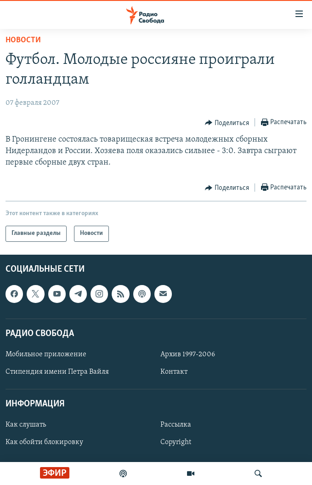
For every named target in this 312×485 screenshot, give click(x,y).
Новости (23, 40)
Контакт (173, 372)
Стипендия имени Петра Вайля (57, 372)
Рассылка (175, 424)
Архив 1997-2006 (187, 354)
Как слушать (26, 424)
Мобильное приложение (46, 354)
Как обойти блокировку (44, 442)
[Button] (227, 123)
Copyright (175, 442)
